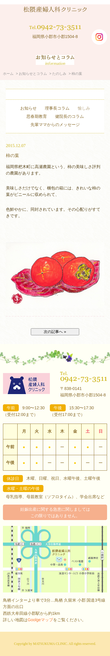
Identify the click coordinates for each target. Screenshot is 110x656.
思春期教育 (36, 116)
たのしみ (59, 74)
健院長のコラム (69, 116)
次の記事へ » (55, 331)
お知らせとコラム (33, 74)
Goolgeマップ (40, 619)
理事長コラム (57, 108)
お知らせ (28, 108)
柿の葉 (12, 155)
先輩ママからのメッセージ (55, 124)
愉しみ (84, 108)
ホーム (8, 74)
